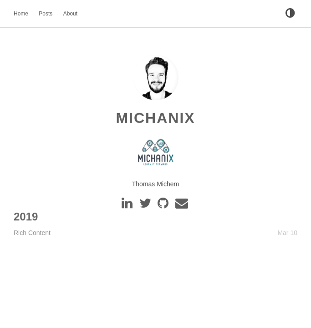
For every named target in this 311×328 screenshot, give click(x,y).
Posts (45, 13)
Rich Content (32, 232)
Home (21, 13)
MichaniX (155, 118)
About (70, 13)
